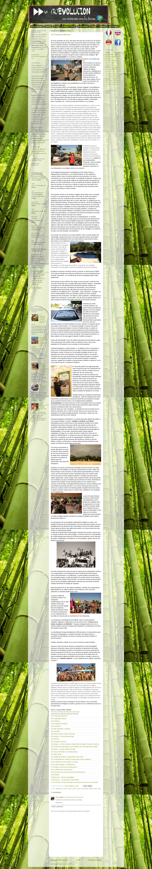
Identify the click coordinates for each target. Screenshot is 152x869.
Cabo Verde (112, 71)
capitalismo (58, 788)
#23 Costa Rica (56, 726)
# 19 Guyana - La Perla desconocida (42, 407)
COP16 (65, 788)
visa (106, 86)
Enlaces (65, 26)
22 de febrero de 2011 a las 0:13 (73, 797)
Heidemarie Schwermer (38, 176)
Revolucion (109, 54)
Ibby (32, 240)
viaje (99, 788)
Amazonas (109, 60)
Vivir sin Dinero (83, 26)
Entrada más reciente (59, 860)
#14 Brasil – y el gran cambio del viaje (63, 749)
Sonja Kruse (35, 226)
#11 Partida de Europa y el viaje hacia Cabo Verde (67, 757)
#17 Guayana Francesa (58, 741)
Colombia (118, 71)
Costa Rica (108, 73)
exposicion (118, 82)
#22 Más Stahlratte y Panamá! (60, 729)
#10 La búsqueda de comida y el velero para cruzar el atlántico (71, 759)
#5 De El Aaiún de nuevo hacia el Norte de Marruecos (68, 772)
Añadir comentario (57, 806)
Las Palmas (85, 788)
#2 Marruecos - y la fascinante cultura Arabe (65, 780)
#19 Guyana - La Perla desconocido (62, 736)
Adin (32, 209)
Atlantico (113, 62)
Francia (119, 73)
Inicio (78, 860)
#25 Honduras (55, 721)
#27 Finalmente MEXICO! (59, 716)
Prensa (93, 26)
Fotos (73, 26)
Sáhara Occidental (115, 67)
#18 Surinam (55, 739)
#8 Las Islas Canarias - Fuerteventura (63, 764)
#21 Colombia (55, 731)
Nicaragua (108, 78)
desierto (118, 69)
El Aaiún (114, 73)
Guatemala (115, 75)
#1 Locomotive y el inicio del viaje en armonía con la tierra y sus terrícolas (74, 782)
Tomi (32, 191)
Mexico (91, 788)
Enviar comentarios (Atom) (67, 864)
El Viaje (56, 26)
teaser (119, 84)
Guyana (116, 66)
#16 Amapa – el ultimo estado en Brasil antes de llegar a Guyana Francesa (75, 744)
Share (107, 93)
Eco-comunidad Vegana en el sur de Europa (42, 388)
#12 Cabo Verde (56, 754)
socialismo (114, 84)
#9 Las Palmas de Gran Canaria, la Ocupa (64, 762)
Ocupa (107, 64)
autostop (118, 54)
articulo (113, 82)
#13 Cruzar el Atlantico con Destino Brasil (64, 752)
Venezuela (108, 82)
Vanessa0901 (60, 797)
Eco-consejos (36, 288)
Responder (59, 802)
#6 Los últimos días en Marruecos (62, 769)
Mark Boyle (34, 202)
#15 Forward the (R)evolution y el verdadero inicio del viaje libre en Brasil (74, 746)
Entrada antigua (94, 860)
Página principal (37, 26)
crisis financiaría (110, 69)
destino (74, 788)
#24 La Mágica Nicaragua (59, 723)
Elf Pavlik (34, 216)
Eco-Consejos (113, 26)
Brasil (119, 56)
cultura (70, 788)
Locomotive (118, 77)
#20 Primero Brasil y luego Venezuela (63, 734)
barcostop (117, 52)
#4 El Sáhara (55, 774)
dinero (79, 788)
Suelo (33, 183)
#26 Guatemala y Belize (58, 718)
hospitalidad (108, 84)
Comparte (102, 26)
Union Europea (117, 80)
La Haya (113, 77)
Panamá (114, 78)
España (114, 60)
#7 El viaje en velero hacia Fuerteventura (64, 767)
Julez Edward (35, 233)
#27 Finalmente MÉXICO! (61, 35)
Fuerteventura (109, 75)
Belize (107, 71)
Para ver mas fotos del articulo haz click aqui (65, 712)
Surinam (111, 80)
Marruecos (109, 58)
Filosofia (48, 26)
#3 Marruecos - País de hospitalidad (62, 777)
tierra (95, 788)
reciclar (115, 56)
